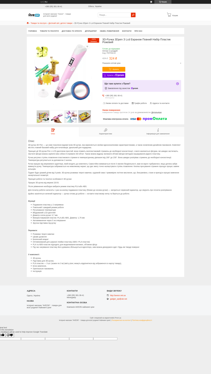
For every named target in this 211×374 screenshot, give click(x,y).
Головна (32, 31)
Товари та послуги (38, 23)
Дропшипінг (91, 31)
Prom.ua (118, 318)
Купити (116, 69)
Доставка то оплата (72, 31)
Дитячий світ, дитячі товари (60, 23)
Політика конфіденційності (142, 320)
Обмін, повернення (109, 31)
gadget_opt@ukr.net (118, 299)
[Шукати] (133, 15)
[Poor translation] (10, 335)
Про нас (138, 31)
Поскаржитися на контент (121, 320)
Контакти (126, 31)
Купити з (115, 75)
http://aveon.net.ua (118, 295)
